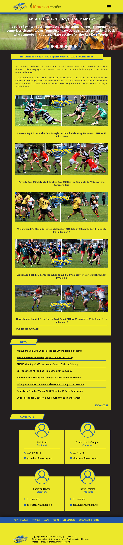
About (56, 520)
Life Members (69, 520)
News (46, 520)
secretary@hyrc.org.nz (39, 504)
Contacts (19, 526)
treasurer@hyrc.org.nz (85, 504)
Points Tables (21, 520)
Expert (47, 539)
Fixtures (36, 520)
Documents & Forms (89, 520)
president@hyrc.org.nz (39, 458)
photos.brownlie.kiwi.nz (59, 541)
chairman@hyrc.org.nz (85, 458)
